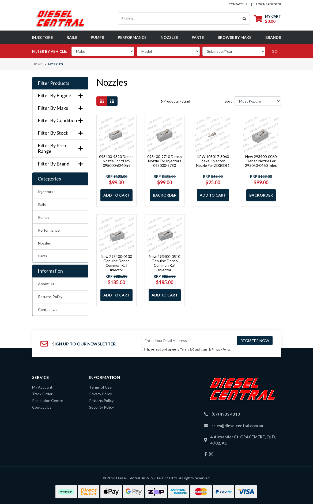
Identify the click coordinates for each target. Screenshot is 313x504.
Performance (132, 37)
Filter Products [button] (53, 83)
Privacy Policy (221, 349)
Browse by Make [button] (234, 37)
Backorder (164, 195)
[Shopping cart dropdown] (267, 19)
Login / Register (268, 4)
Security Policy (101, 407)
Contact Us (47, 309)
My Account (42, 387)
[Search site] (244, 18)
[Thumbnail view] (101, 101)
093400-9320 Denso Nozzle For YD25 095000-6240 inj (116, 161)
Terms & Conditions (194, 349)
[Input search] (179, 18)
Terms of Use (100, 387)
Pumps (97, 37)
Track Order (42, 394)
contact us (238, 4)
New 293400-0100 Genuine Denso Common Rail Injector (116, 263)
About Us (46, 283)
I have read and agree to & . (186, 349)
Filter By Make (60, 108)
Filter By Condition (60, 120)
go (274, 51)
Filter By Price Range (60, 148)
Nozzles (169, 37)
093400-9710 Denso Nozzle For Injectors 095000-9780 (164, 161)
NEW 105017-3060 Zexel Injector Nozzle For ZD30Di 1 (213, 161)
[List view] (112, 101)
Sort (228, 101)
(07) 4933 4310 (226, 414)
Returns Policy (50, 296)
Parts (198, 37)
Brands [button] (273, 37)
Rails (72, 37)
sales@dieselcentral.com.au (237, 425)
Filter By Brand (60, 164)
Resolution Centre (47, 400)
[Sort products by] (258, 101)
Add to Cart (116, 195)
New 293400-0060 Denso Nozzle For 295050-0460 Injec (261, 161)
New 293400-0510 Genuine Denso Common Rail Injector (164, 263)
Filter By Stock (60, 133)
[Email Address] (188, 340)
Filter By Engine (60, 95)
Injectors (42, 37)
